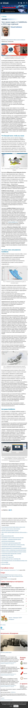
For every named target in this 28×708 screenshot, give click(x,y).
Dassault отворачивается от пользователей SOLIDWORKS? (13, 548)
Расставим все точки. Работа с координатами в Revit (13, 587)
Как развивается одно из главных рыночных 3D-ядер (12, 537)
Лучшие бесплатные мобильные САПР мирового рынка (13, 589)
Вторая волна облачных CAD (7, 535)
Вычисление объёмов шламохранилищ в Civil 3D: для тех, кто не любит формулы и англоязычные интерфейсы (13, 596)
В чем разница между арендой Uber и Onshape (11, 553)
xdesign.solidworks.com (13, 222)
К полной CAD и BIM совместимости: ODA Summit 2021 (13, 544)
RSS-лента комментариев (6, 652)
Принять (16, 706)
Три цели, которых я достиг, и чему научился (10, 528)
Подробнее (2, 698)
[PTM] (1, 677)
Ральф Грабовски (16, 27)
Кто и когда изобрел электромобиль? (9, 603)
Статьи (3, 16)
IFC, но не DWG (4, 562)
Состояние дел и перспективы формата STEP (11, 542)
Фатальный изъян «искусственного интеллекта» (11, 546)
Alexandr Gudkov (3, 665)
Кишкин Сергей (3, 655)
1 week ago (12, 686)
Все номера (3, 624)
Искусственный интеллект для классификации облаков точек (14, 560)
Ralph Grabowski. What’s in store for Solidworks (15, 39)
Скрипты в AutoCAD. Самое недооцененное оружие (13, 598)
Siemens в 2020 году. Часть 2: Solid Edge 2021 (11, 558)
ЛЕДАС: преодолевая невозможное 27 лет (9, 570)
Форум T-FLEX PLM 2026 (6, 579)
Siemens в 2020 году (5, 564)
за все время (8, 585)
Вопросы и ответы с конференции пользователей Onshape (13, 550)
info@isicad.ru (13, 692)
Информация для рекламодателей (6, 699)
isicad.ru (21, 688)
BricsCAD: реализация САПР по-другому (9, 530)
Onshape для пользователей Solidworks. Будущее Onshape (13, 551)
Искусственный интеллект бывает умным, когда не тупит (13, 527)
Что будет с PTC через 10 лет (7, 557)
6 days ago (12, 663)
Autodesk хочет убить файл (7, 555)
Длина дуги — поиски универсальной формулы (12, 608)
